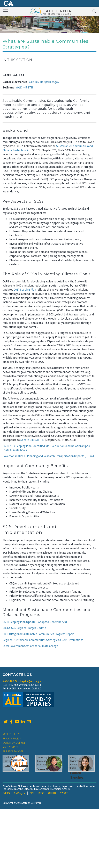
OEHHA (52, 793)
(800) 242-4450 (10, 681)
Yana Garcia (46, 769)
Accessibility (11, 734)
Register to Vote (13, 751)
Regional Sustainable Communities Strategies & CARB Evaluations (43, 640)
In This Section (17, 60)
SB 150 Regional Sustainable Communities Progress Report (38, 634)
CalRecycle (20, 793)
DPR (31, 793)
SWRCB (64, 793)
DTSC (41, 793)
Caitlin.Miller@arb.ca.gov (44, 82)
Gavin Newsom (16, 766)
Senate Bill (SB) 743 (32, 440)
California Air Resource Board (50, 11)
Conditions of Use (14, 742)
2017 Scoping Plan (25, 289)
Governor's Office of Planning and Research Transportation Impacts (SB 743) (49, 456)
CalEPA (6, 793)
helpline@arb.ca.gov (30, 681)
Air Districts (10, 747)
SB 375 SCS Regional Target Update (24, 628)
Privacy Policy (12, 738)
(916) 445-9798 (24, 87)
